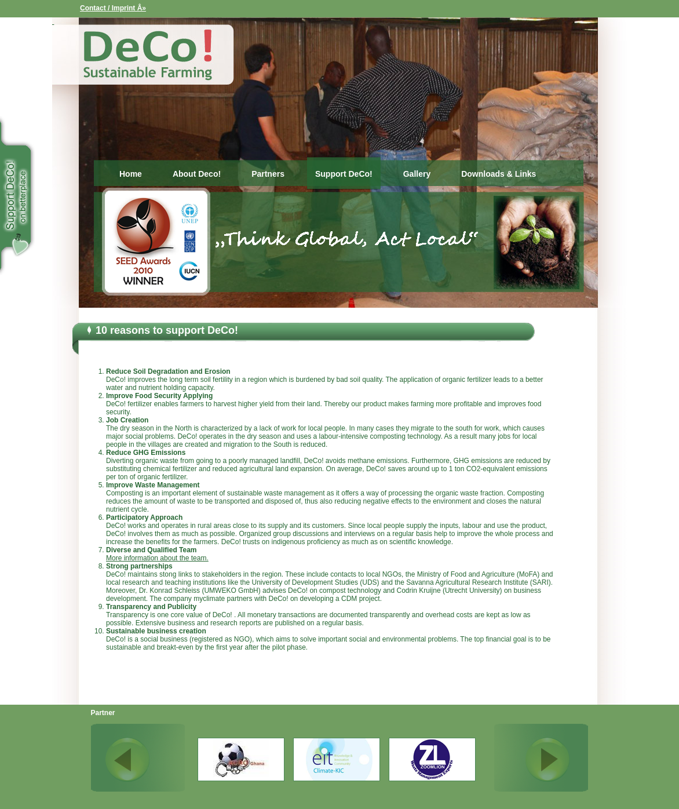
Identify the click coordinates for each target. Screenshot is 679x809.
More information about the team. (157, 558)
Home (130, 173)
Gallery (416, 173)
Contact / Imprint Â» (113, 8)
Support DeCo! (344, 173)
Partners (267, 173)
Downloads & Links (498, 173)
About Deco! (197, 173)
